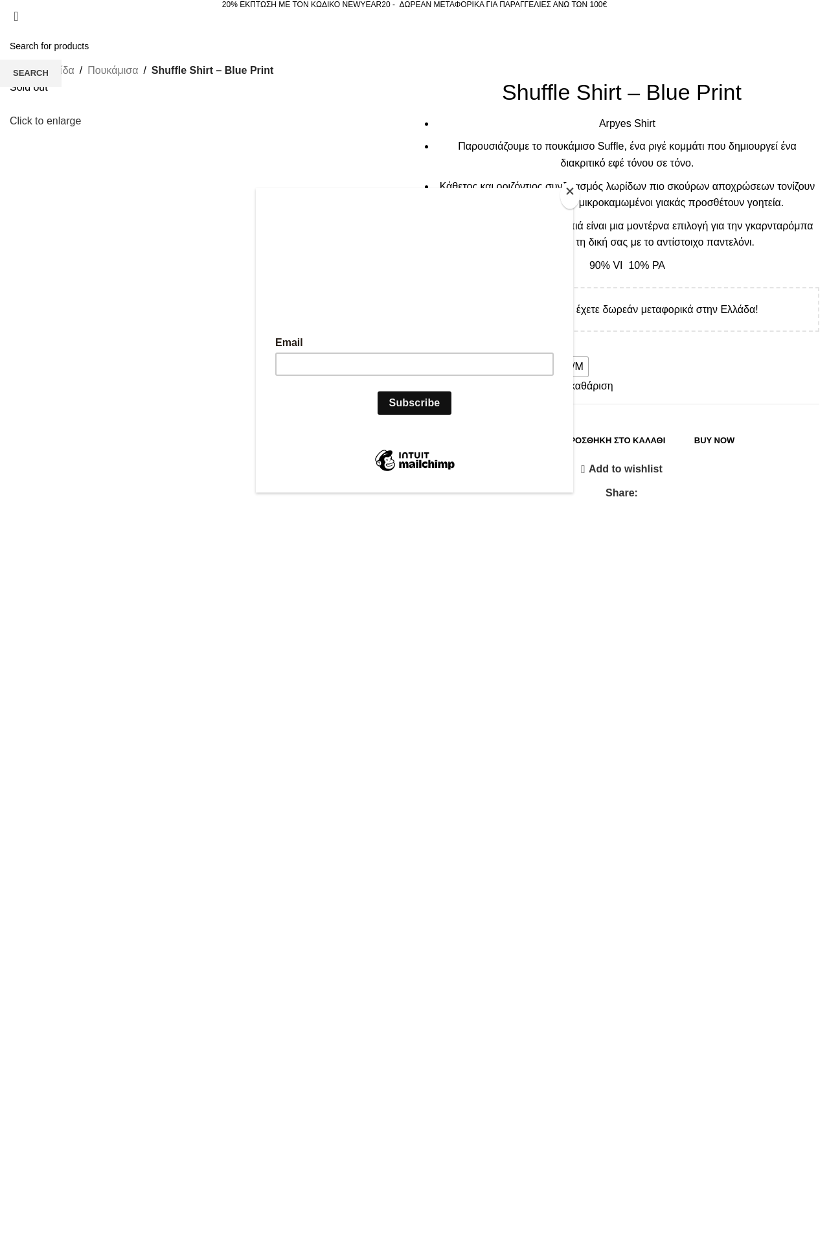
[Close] (570, 195)
